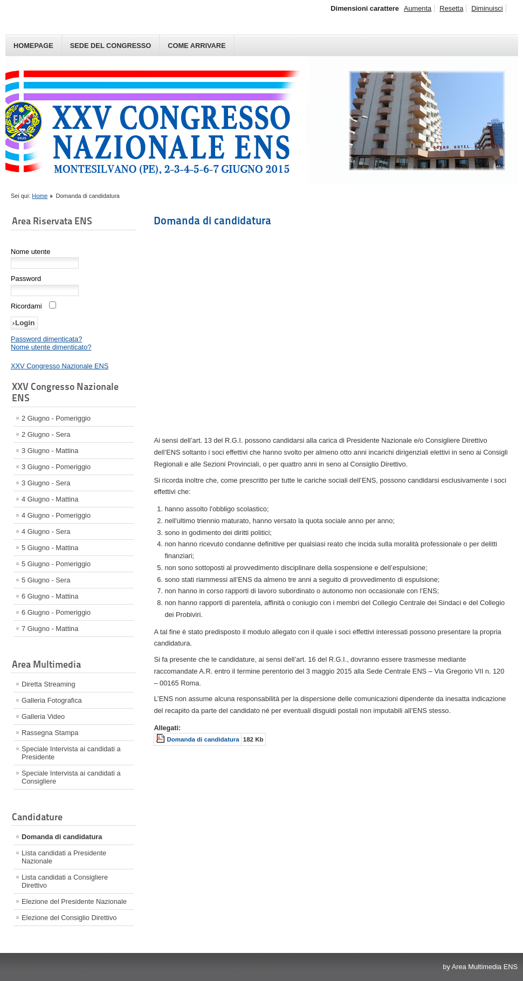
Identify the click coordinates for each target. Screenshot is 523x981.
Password (26, 279)
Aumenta (417, 8)
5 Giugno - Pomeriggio (56, 564)
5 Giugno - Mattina (50, 548)
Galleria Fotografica (52, 700)
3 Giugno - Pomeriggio (56, 467)
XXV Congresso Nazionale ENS (59, 366)
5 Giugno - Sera (46, 580)
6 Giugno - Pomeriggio (56, 612)
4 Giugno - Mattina (50, 499)
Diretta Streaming (48, 684)
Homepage (33, 46)
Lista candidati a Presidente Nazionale (64, 857)
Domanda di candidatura (62, 837)
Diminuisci (487, 8)
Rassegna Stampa (50, 733)
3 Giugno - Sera (46, 483)
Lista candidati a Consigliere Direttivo (65, 881)
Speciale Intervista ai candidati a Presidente (71, 753)
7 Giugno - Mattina (50, 629)
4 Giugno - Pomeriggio (56, 515)
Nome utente (30, 252)
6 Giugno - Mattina (50, 596)
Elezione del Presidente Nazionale (74, 901)
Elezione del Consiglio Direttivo (69, 918)
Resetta (451, 8)
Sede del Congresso (111, 46)
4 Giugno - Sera (46, 531)
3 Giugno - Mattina (50, 451)
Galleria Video (43, 716)
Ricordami (26, 306)
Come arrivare (196, 46)
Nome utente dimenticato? (51, 347)
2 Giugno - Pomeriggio (56, 418)
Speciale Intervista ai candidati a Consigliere (71, 777)
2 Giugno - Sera (46, 434)
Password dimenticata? (46, 339)
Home (39, 196)
